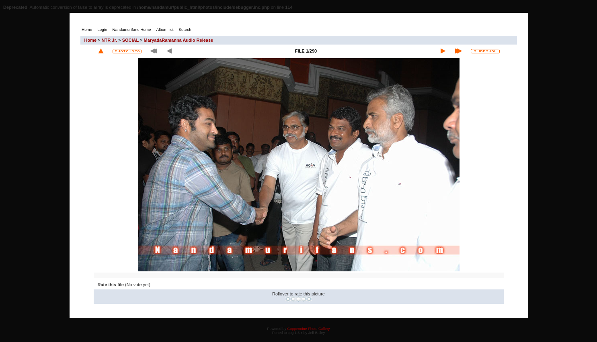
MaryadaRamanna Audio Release (178, 40)
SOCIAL (130, 40)
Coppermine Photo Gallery (308, 329)
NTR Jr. (109, 40)
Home (90, 40)
